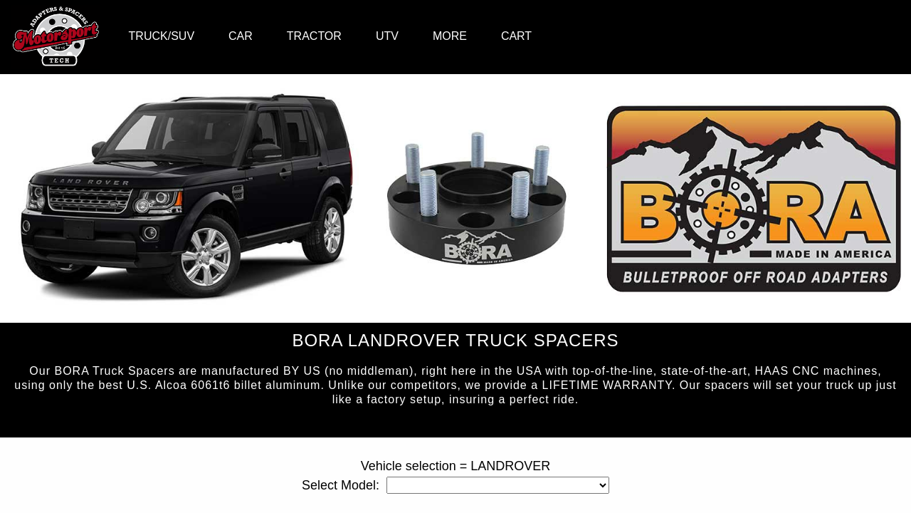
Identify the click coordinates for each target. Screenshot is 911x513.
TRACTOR (314, 36)
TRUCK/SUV (161, 36)
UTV (387, 36)
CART (516, 36)
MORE (450, 36)
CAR (240, 36)
